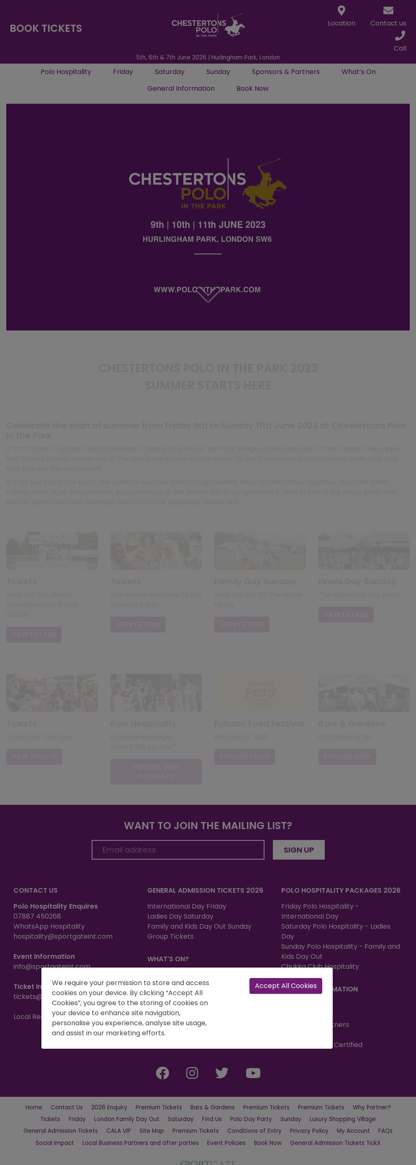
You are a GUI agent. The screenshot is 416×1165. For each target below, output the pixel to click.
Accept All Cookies (286, 986)
